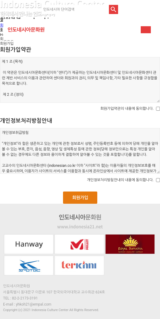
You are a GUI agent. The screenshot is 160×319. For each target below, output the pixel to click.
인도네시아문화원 (26, 29)
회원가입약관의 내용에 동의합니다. (127, 108)
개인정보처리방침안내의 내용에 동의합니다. (120, 180)
